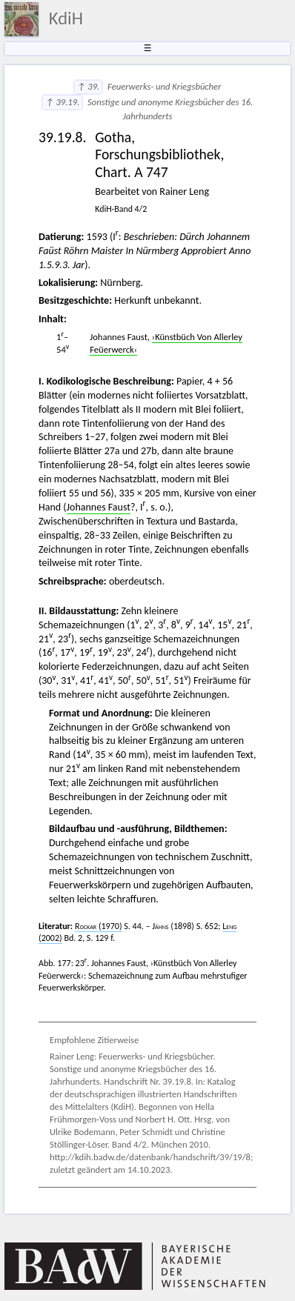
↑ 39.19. (62, 101)
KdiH (66, 18)
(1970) (98, 926)
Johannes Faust (98, 507)
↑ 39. (88, 86)
